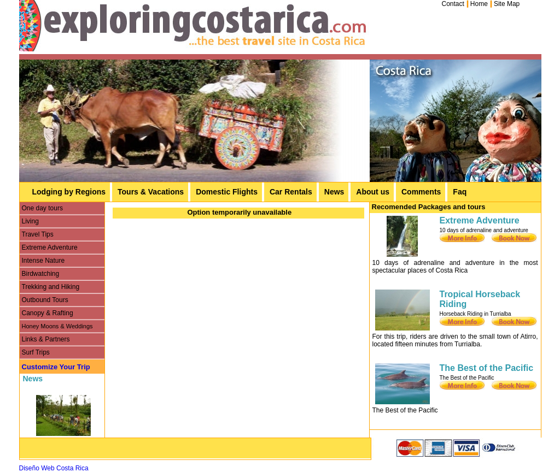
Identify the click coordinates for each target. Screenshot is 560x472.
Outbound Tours (45, 300)
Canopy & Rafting (47, 313)
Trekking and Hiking (51, 287)
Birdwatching (41, 274)
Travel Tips (38, 234)
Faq (459, 191)
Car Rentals (291, 191)
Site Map (507, 4)
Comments (421, 191)
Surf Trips (36, 352)
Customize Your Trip (56, 367)
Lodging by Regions (69, 191)
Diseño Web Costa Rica (54, 468)
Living (30, 221)
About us (372, 191)
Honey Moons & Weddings (57, 326)
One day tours (42, 208)
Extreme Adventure (50, 247)
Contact (453, 4)
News (334, 191)
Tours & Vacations (151, 191)
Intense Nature (43, 260)
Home (479, 4)
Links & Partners (46, 339)
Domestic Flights (227, 191)
